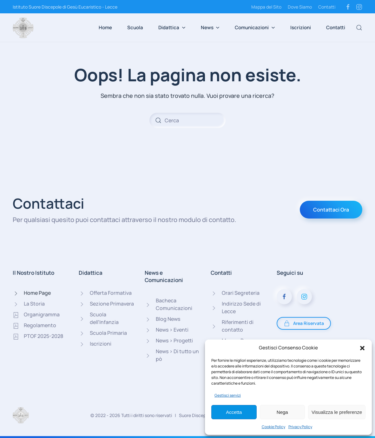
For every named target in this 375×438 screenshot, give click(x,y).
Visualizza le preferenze (337, 412)
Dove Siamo (300, 7)
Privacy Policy (300, 426)
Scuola (135, 27)
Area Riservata (304, 323)
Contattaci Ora (331, 209)
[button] (362, 348)
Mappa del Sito (266, 7)
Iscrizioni (300, 27)
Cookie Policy (273, 426)
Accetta (234, 412)
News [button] (210, 27)
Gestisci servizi (227, 395)
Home (105, 27)
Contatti (326, 7)
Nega (282, 412)
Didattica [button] (172, 27)
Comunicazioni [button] (255, 27)
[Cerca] (187, 120)
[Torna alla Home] (23, 27)
